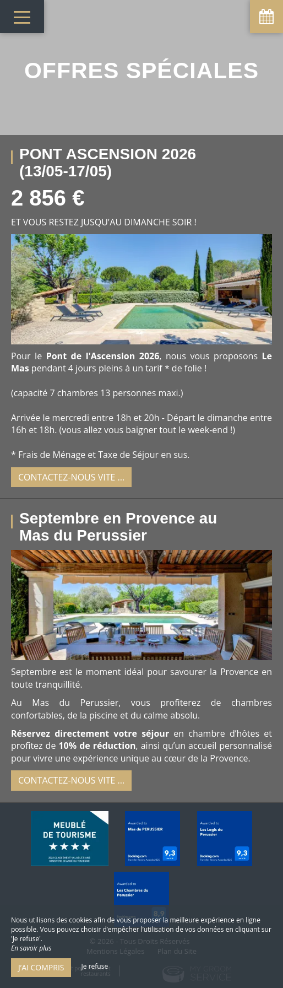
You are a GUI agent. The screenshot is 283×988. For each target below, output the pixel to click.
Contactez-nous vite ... (71, 477)
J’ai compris (41, 967)
